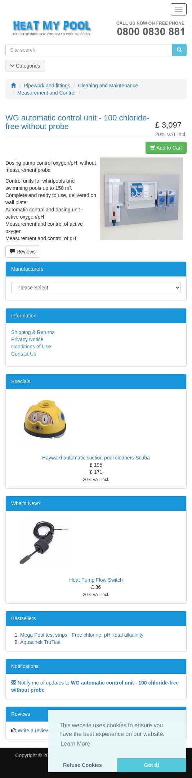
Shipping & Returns (33, 332)
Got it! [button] (151, 765)
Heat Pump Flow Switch (96, 580)
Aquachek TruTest (40, 642)
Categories (25, 66)
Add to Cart (166, 148)
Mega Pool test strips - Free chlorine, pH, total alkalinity (81, 635)
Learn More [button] (75, 744)
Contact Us (23, 354)
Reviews (23, 252)
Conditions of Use (31, 346)
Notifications (25, 666)
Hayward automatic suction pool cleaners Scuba (96, 458)
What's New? (26, 503)
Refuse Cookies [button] (82, 765)
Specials (20, 381)
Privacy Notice (27, 339)
